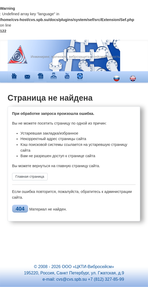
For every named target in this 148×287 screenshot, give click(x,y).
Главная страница (30, 176)
